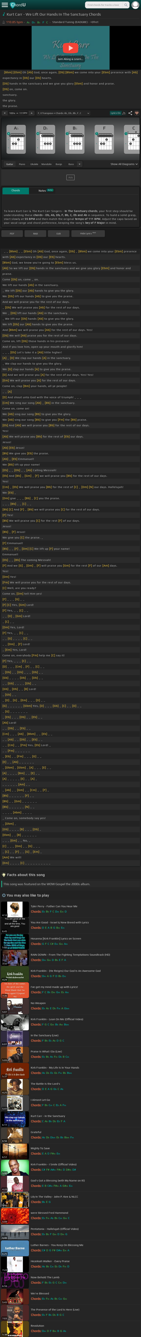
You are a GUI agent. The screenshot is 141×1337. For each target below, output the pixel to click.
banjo (59, 164)
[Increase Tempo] (32, 113)
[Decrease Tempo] (5, 113)
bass (71, 164)
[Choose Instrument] (79, 164)
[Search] (126, 4)
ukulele (34, 164)
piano (22, 164)
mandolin (46, 164)
